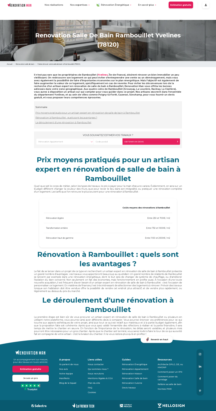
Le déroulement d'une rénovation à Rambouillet (63, 122)
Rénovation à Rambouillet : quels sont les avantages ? (66, 117)
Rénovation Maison (132, 373)
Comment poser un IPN (170, 372)
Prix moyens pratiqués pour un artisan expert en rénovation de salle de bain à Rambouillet (87, 113)
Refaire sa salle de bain (169, 384)
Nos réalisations (54, 5)
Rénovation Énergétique (115, 5)
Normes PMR (165, 389)
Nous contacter (96, 364)
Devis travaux (129, 387)
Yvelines (103, 74)
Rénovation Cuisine (132, 383)
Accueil (9, 64)
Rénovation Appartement (135, 369)
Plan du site (94, 383)
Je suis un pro (30, 378)
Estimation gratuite (180, 5)
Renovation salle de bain (25, 64)
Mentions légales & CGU (100, 378)
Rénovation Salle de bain (135, 378)
